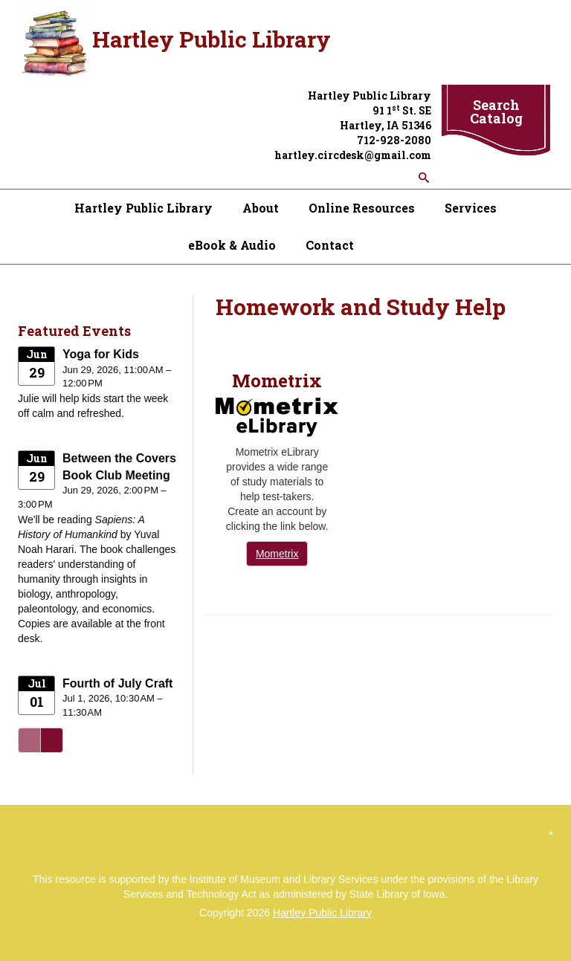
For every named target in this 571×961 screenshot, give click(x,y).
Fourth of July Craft (117, 683)
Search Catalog (496, 111)
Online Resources (362, 208)
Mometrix (277, 554)
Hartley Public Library (143, 208)
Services (471, 208)
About (260, 208)
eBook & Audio (232, 245)
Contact (330, 245)
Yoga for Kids (100, 354)
